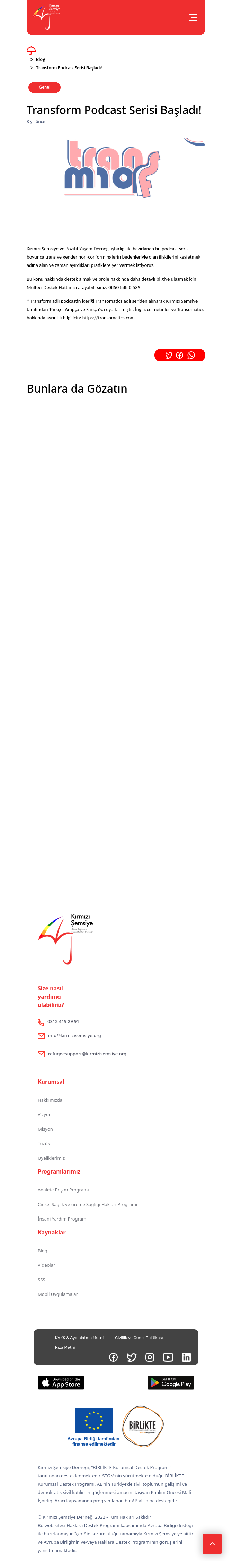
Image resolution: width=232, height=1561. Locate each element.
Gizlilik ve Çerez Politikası (139, 1337)
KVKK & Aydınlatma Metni (79, 1337)
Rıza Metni (65, 1347)
